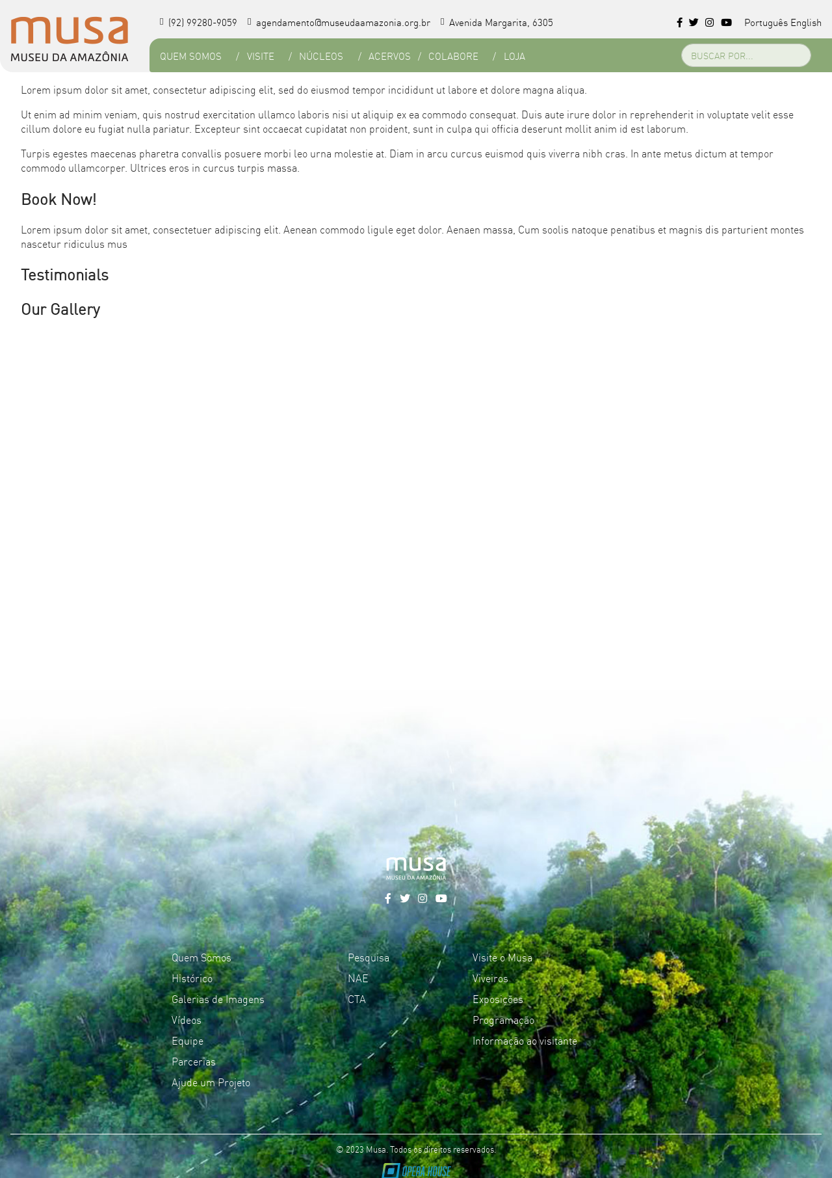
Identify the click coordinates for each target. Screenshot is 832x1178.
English (806, 22)
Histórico (192, 978)
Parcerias (194, 1061)
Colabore (453, 55)
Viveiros (490, 978)
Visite (260, 55)
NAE (358, 978)
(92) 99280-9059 (198, 22)
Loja (514, 55)
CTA (357, 998)
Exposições (498, 998)
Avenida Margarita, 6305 (497, 22)
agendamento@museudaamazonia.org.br (339, 22)
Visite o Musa (502, 957)
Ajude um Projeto (211, 1082)
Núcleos (321, 55)
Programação (503, 1019)
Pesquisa (368, 957)
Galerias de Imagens (218, 998)
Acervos (390, 55)
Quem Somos (191, 55)
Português (766, 22)
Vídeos (187, 1019)
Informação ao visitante (525, 1040)
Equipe (187, 1040)
